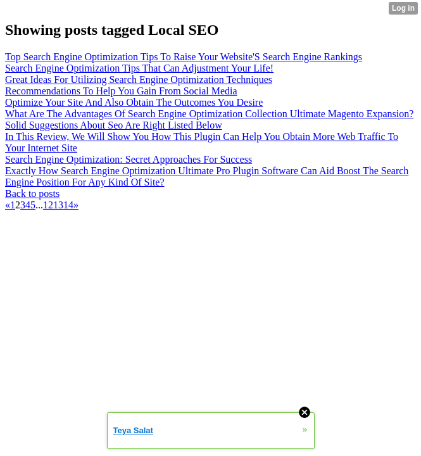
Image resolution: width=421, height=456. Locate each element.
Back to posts (32, 193)
